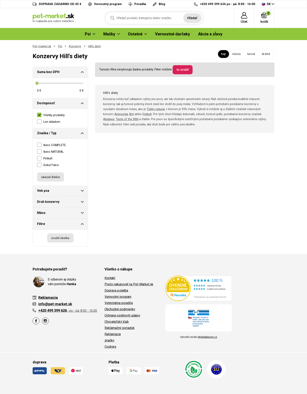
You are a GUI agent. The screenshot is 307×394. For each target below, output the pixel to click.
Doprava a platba (116, 290)
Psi (60, 46)
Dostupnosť (46, 103)
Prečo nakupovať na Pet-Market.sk (129, 284)
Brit (131, 114)
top (223, 54)
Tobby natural (156, 109)
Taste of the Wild (127, 119)
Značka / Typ (46, 133)
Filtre (41, 224)
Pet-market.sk (42, 46)
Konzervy (75, 46)
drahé (266, 54)
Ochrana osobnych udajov (122, 315)
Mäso (41, 213)
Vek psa (43, 191)
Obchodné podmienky (120, 309)
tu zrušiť (183, 69)
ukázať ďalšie (50, 177)
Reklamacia (113, 334)
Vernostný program (118, 297)
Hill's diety (94, 46)
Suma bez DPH (48, 72)
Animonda (121, 114)
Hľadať (192, 18)
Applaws (108, 119)
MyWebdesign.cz (207, 337)
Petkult (147, 114)
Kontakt (110, 278)
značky (109, 340)
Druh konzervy (48, 202)
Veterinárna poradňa (119, 303)
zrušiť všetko (60, 238)
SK (266, 4)
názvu (236, 54)
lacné (251, 54)
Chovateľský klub (117, 322)
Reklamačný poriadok (120, 328)
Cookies (110, 347)
